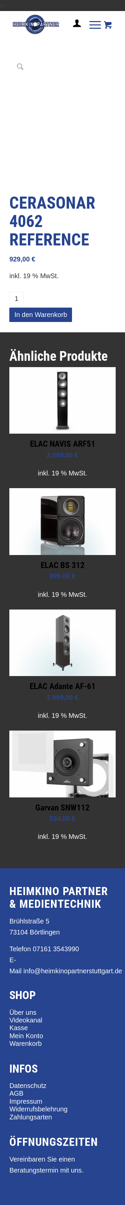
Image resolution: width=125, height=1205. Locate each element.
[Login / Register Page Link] (74, 31)
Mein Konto (26, 1035)
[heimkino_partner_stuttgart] (51, 24)
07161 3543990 (56, 949)
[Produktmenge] (16, 299)
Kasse (18, 1027)
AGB (16, 1093)
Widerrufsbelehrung (38, 1109)
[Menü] (92, 24)
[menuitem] (74, 26)
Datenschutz (27, 1085)
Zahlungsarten (30, 1117)
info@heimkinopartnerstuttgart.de (72, 971)
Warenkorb (25, 1043)
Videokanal (25, 1020)
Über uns (22, 1012)
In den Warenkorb (40, 314)
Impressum (25, 1101)
